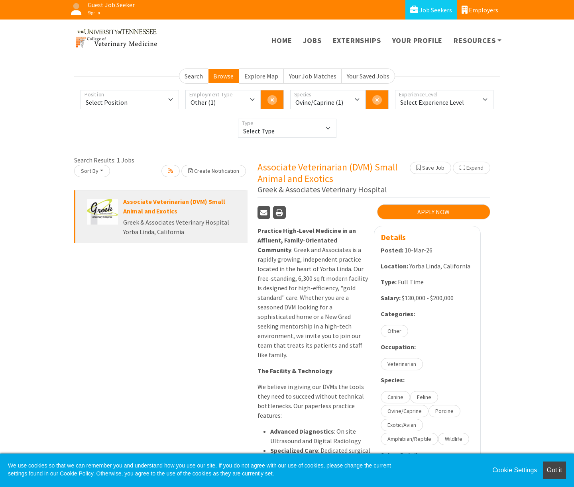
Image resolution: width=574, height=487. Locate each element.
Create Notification (213, 170)
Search (194, 76)
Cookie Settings (514, 470)
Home (281, 40)
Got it (554, 470)
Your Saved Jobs (368, 76)
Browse (223, 76)
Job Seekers (431, 10)
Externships (357, 40)
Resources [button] (474, 40)
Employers (480, 10)
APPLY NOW (433, 212)
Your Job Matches (312, 76)
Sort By (89, 170)
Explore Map (261, 76)
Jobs (312, 40)
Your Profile (417, 40)
